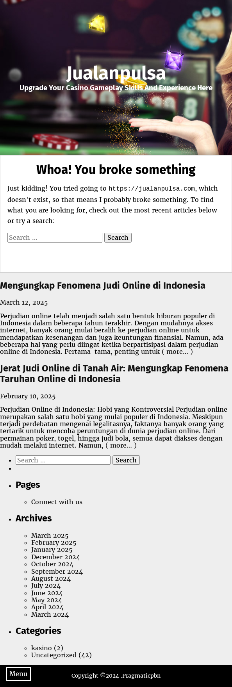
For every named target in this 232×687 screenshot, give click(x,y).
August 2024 (51, 578)
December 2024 (55, 557)
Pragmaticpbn (141, 675)
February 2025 (53, 542)
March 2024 (50, 614)
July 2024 (46, 585)
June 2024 (47, 593)
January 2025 (51, 549)
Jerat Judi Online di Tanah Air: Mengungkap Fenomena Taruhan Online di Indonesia (114, 374)
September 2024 (57, 571)
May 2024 (46, 600)
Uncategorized (54, 655)
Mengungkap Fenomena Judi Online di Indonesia (102, 285)
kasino (41, 648)
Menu (18, 674)
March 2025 (49, 535)
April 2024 (47, 607)
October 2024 (52, 564)
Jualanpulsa (116, 73)
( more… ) (176, 351)
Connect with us (56, 502)
